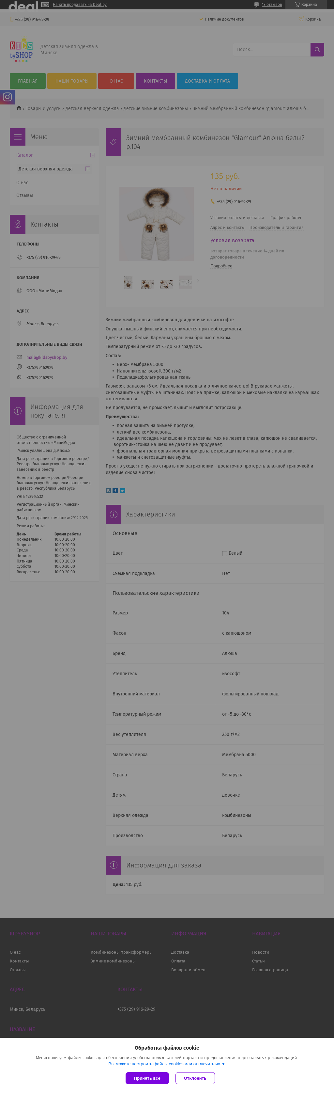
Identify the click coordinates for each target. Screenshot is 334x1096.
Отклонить (195, 1078)
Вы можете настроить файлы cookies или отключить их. (164, 1063)
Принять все (147, 1078)
